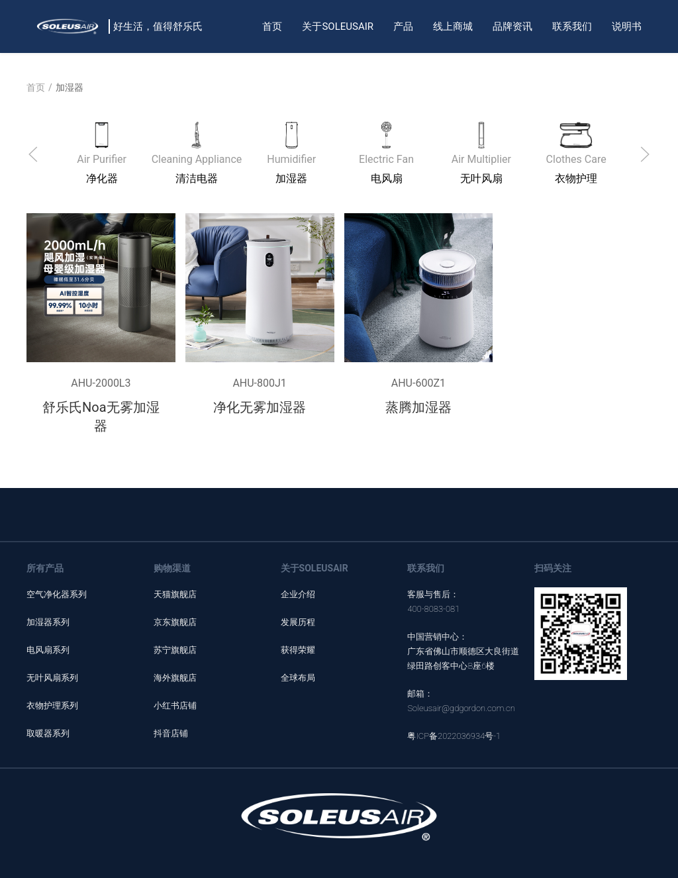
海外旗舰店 (175, 678)
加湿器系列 (48, 622)
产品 (403, 26)
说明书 (627, 26)
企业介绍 (298, 594)
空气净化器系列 (56, 594)
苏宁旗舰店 (175, 650)
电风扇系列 (48, 650)
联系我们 (572, 26)
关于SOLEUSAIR (337, 26)
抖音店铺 (171, 733)
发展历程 (298, 622)
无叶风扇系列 (52, 678)
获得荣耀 (298, 650)
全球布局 (298, 678)
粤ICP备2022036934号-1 (454, 736)
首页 (272, 26)
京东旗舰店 (175, 622)
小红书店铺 (175, 705)
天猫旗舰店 (175, 594)
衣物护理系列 (52, 705)
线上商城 (453, 26)
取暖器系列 (48, 733)
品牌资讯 (512, 26)
